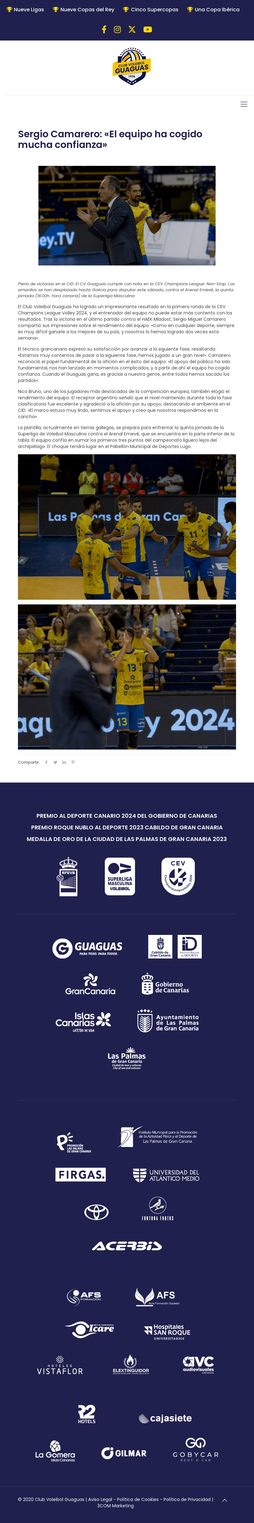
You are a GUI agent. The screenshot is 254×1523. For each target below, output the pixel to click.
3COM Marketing (115, 1506)
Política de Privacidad (187, 1499)
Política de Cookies (138, 1499)
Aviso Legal (100, 1499)
